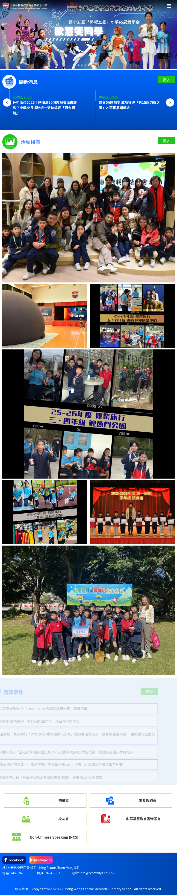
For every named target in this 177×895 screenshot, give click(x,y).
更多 (166, 79)
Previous (7, 102)
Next (170, 102)
